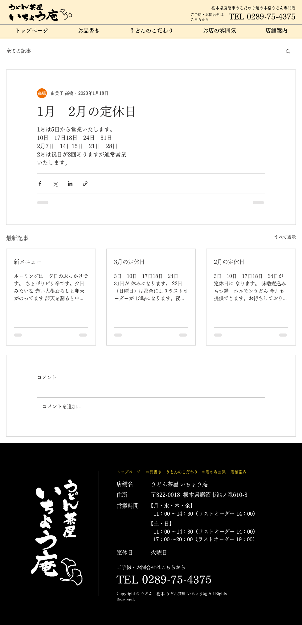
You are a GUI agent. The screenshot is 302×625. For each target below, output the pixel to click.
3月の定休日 (129, 262)
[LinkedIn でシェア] (70, 184)
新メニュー (28, 262)
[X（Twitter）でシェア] (55, 184)
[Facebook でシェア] (40, 184)
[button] (288, 50)
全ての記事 (18, 50)
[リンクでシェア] (85, 184)
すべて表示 (285, 237)
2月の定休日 (229, 262)
